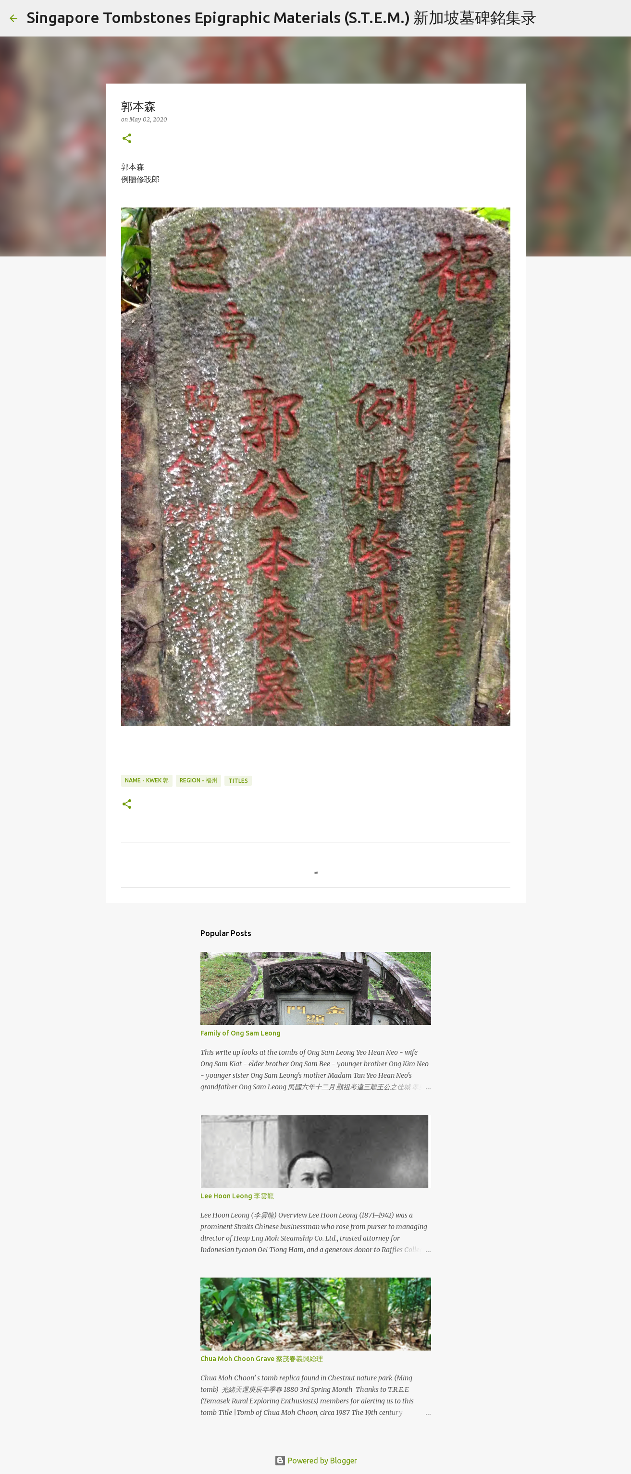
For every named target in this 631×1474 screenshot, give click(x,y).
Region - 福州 (198, 780)
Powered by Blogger (315, 1460)
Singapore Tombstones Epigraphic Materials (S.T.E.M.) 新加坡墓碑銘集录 (281, 17)
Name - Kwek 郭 (147, 780)
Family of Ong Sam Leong (240, 1033)
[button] (127, 139)
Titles (238, 781)
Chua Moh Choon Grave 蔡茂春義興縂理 (261, 1359)
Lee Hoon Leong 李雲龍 (237, 1196)
